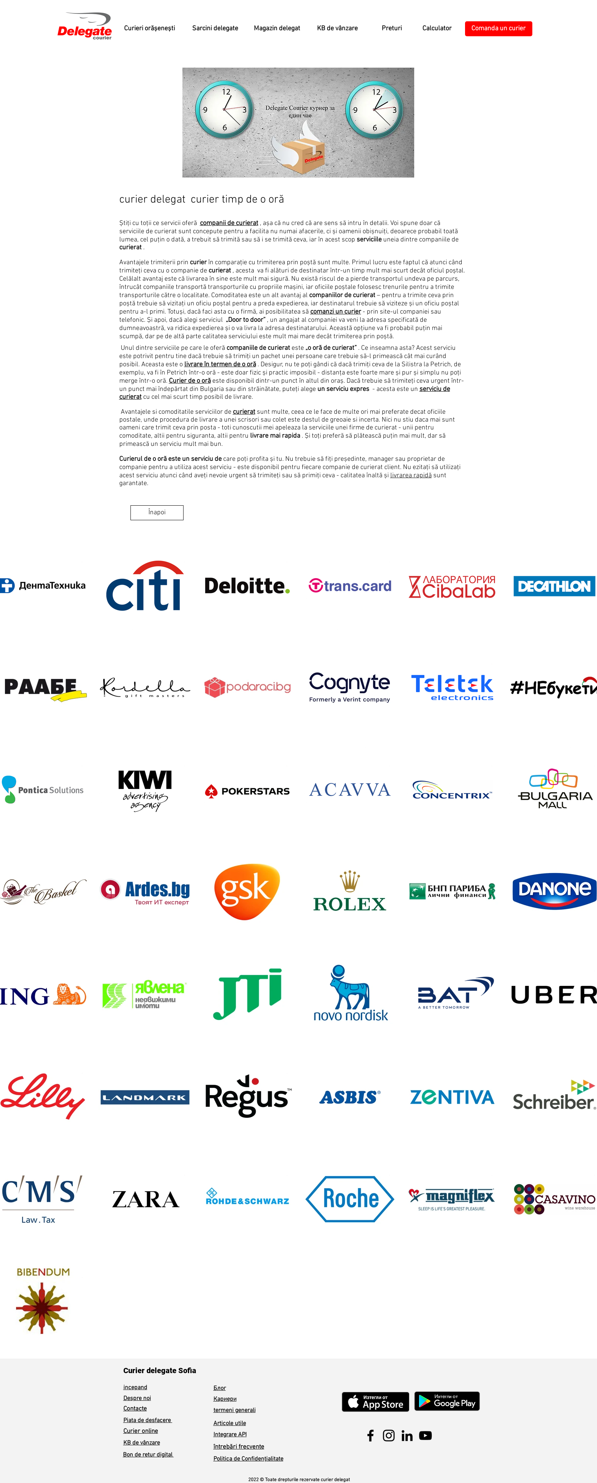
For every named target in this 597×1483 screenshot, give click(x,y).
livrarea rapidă (411, 476)
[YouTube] (425, 1435)
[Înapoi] (157, 512)
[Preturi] (392, 28)
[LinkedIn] (407, 1435)
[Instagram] (389, 1435)
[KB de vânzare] (337, 28)
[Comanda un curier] (498, 28)
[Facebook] (370, 1435)
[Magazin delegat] (277, 28)
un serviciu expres (343, 389)
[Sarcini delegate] (215, 28)
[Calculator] (437, 28)
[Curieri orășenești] (149, 28)
